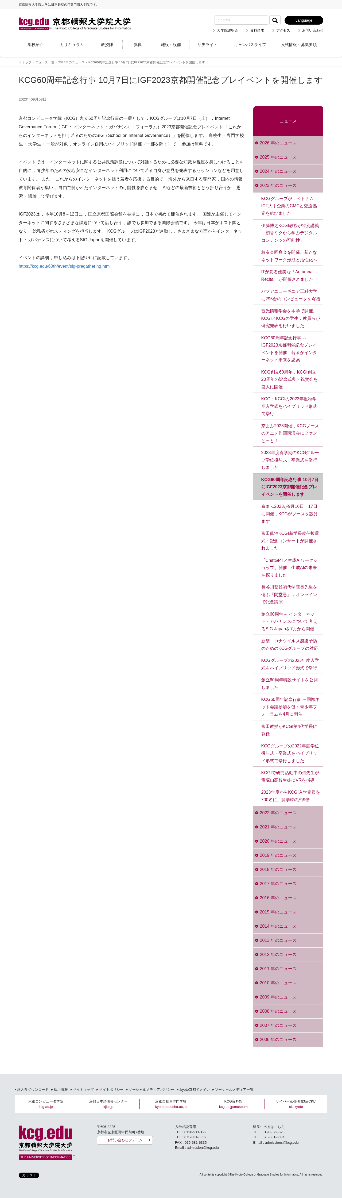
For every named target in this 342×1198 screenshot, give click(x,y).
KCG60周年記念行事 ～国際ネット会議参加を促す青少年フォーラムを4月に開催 (290, 706)
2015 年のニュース (278, 912)
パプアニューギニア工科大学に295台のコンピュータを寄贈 (290, 295)
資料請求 (257, 30)
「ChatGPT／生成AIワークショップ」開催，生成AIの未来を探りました (289, 567)
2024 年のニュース (278, 171)
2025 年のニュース (278, 157)
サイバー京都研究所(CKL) (296, 1104)
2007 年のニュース (278, 1025)
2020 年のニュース (278, 841)
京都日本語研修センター (108, 1104)
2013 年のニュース (278, 940)
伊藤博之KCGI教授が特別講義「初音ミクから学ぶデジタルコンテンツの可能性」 (290, 233)
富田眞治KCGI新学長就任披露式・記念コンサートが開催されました (290, 540)
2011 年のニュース (278, 968)
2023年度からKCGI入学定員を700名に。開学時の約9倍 (290, 796)
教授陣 (107, 44)
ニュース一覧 (45, 62)
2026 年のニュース (278, 143)
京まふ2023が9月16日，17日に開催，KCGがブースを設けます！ (289, 513)
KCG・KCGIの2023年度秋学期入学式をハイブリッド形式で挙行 (289, 406)
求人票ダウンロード (33, 1090)
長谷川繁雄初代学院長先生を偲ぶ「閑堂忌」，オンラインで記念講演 (289, 594)
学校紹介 (36, 44)
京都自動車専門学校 (170, 1104)
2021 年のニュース (278, 827)
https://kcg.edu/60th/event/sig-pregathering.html (65, 266)
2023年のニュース (71, 62)
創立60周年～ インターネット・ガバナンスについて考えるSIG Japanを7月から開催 (289, 621)
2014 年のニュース (278, 926)
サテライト (207, 44)
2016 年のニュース (278, 898)
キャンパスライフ (250, 44)
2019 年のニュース (278, 855)
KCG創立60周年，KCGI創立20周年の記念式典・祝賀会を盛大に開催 (289, 379)
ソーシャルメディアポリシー (151, 1090)
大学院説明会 (227, 30)
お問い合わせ (312, 30)
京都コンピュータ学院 (45, 1104)
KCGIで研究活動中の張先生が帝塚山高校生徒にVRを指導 (290, 776)
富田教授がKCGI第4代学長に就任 (289, 730)
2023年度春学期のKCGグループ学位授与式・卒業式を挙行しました (290, 460)
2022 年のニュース (278, 813)
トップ (27, 62)
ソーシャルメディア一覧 (234, 1090)
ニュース (288, 121)
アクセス (283, 30)
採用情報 (61, 1090)
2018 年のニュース (278, 869)
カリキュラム (72, 44)
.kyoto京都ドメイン (194, 1090)
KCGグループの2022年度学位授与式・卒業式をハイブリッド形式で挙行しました (290, 753)
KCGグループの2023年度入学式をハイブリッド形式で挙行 (290, 664)
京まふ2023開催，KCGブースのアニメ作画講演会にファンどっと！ (290, 433)
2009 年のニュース (278, 997)
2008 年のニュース (278, 1011)
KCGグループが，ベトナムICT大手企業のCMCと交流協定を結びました (289, 206)
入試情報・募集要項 (299, 44)
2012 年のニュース (278, 954)
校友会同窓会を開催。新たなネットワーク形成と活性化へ (289, 256)
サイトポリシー (111, 1090)
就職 (138, 44)
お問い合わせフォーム (124, 1140)
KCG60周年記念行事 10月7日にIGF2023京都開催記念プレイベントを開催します (290, 487)
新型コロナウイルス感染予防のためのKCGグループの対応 (289, 645)
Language (304, 20)
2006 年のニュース (278, 1039)
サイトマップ (83, 1090)
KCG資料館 (233, 1104)
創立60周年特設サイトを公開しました (289, 684)
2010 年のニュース (278, 983)
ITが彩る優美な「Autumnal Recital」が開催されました (287, 276)
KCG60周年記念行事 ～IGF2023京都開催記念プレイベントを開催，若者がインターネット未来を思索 (289, 349)
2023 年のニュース (278, 185)
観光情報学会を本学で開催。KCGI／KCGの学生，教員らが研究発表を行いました (290, 318)
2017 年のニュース (278, 883)
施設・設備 (171, 44)
